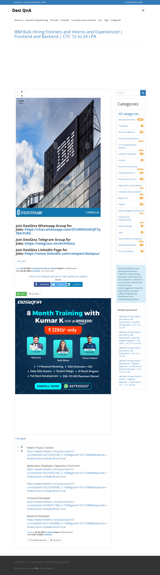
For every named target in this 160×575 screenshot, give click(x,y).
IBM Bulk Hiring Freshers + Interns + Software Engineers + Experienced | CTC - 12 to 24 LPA (130, 380)
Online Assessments (127, 166)
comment (35, 294)
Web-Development (127, 245)
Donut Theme (20, 568)
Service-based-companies (130, 238)
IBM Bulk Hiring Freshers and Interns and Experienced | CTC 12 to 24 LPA (130, 352)
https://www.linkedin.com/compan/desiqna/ (62, 253)
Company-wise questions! (83, 20)
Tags (106, 20)
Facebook (41, 284)
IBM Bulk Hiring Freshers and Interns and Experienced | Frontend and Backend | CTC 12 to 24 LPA (130, 322)
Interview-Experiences (128, 138)
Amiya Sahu (47, 568)
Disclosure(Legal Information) (58, 562)
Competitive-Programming (124, 218)
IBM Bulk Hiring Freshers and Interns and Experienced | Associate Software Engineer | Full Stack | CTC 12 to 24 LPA (130, 338)
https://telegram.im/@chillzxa (50, 243)
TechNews (123, 126)
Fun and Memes (126, 251)
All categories (128, 113)
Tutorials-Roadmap (127, 154)
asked (18, 268)
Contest (122, 160)
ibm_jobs (21, 261)
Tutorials (54, 20)
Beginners (123, 198)
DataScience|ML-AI (127, 179)
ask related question (38, 540)
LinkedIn (74, 284)
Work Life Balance (126, 132)
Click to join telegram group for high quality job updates (58, 276)
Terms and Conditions (35, 562)
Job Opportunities (39, 268)
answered (31, 532)
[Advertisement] (80, 64)
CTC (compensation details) (127, 146)
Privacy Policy (19, 562)
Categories (116, 20)
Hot (100, 20)
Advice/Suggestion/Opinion (131, 210)
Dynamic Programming (36, 20)
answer (22, 294)
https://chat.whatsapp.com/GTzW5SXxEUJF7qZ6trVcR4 (58, 231)
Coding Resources (126, 172)
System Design (125, 226)
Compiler (64, 20)
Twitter (57, 284)
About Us (18, 20)
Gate (120, 232)
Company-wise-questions (130, 191)
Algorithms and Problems (130, 185)
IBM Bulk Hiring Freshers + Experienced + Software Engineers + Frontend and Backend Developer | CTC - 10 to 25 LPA (130, 366)
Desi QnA (21, 10)
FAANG (121, 204)
